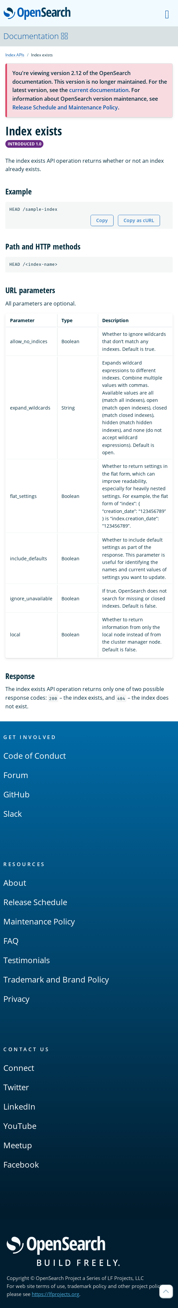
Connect (18, 1067)
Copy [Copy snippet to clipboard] (102, 220)
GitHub (16, 794)
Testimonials (26, 959)
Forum (15, 774)
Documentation (35, 35)
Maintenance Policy (39, 921)
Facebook (21, 1164)
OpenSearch (39, 14)
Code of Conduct (34, 755)
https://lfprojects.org (55, 1294)
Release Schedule (35, 901)
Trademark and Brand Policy (56, 979)
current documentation (99, 90)
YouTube (19, 1125)
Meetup (17, 1145)
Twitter (16, 1087)
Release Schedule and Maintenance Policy (65, 107)
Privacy (16, 998)
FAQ (11, 940)
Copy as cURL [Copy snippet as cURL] (139, 220)
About (14, 882)
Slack (12, 813)
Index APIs (14, 55)
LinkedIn (19, 1106)
